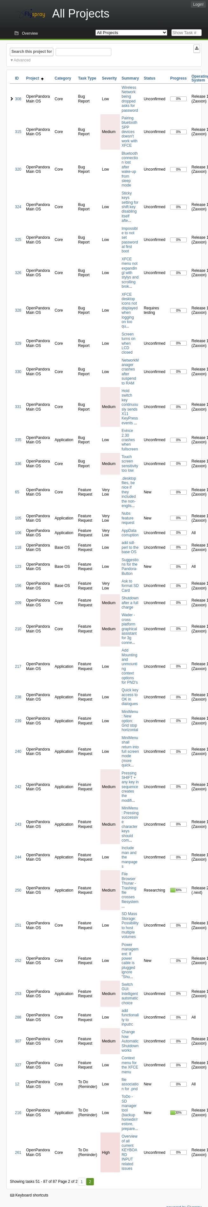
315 (18, 132)
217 (18, 666)
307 (18, 1041)
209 (18, 603)
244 (18, 857)
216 (18, 1113)
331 (18, 407)
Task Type (87, 78)
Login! (198, 4)
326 (18, 273)
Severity (109, 78)
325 (18, 239)
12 (17, 1084)
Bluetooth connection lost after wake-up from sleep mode (129, 169)
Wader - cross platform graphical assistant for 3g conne (129, 629)
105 (18, 518)
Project (35, 78)
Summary (130, 78)
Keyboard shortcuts (29, 1195)
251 (18, 925)
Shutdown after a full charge (129, 603)
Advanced (22, 60)
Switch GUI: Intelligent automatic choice (129, 993)
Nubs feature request (127, 518)
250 (18, 890)
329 (18, 343)
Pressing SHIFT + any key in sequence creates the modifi (130, 787)
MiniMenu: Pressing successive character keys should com (129, 824)
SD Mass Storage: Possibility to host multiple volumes (129, 925)
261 (18, 1152)
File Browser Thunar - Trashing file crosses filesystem (129, 888)
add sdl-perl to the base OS (129, 547)
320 (18, 169)
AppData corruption (129, 532)
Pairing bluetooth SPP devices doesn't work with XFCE (129, 132)
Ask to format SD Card (130, 586)
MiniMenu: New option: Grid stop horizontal (129, 720)
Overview (30, 33)
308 (18, 99)
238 (18, 697)
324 (18, 207)
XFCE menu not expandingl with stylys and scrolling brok (129, 273)
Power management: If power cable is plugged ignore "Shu (129, 960)
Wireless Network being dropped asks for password (129, 99)
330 (18, 372)
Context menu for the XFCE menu (129, 1065)
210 (18, 629)
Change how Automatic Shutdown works (129, 1041)
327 (18, 1065)
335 (18, 440)
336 (18, 464)
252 (18, 960)
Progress (178, 78)
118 (18, 547)
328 (18, 310)
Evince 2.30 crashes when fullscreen (129, 439)
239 (18, 721)
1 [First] (81, 1182)
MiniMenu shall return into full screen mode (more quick (130, 751)
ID (17, 78)
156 (18, 585)
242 (18, 787)
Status (150, 78)
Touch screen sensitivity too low (129, 464)
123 (18, 566)
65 (17, 492)
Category (63, 78)
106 (18, 533)
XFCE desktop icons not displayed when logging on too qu (129, 310)
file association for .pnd (129, 1084)
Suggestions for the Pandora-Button (129, 567)
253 (18, 994)
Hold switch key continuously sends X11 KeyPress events (129, 407)
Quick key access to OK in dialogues (129, 697)
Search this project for (31, 51)
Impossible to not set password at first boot (129, 240)
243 (18, 824)
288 (18, 1017)
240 (18, 751)
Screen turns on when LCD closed (128, 343)
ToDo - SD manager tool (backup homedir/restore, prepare (129, 1112)
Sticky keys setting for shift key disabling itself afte (129, 207)
